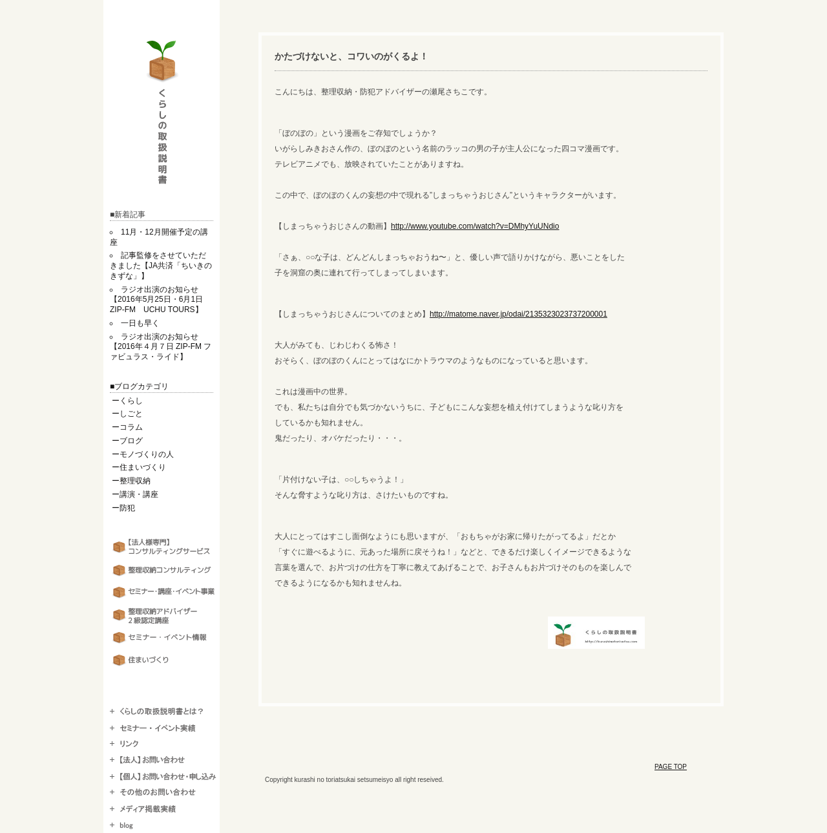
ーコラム (127, 427)
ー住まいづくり (139, 467)
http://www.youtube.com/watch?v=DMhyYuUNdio (475, 226)
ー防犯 (123, 507)
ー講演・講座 (135, 494)
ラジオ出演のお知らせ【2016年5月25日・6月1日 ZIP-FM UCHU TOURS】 (160, 300)
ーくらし (127, 400)
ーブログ (127, 440)
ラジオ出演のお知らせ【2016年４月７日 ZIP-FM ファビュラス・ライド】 (160, 347)
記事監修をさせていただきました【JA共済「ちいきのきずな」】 (161, 265)
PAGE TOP (670, 766)
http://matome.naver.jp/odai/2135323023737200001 (518, 314)
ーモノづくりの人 (143, 454)
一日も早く (140, 323)
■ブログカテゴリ (139, 386)
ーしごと (127, 413)
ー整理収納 (131, 480)
